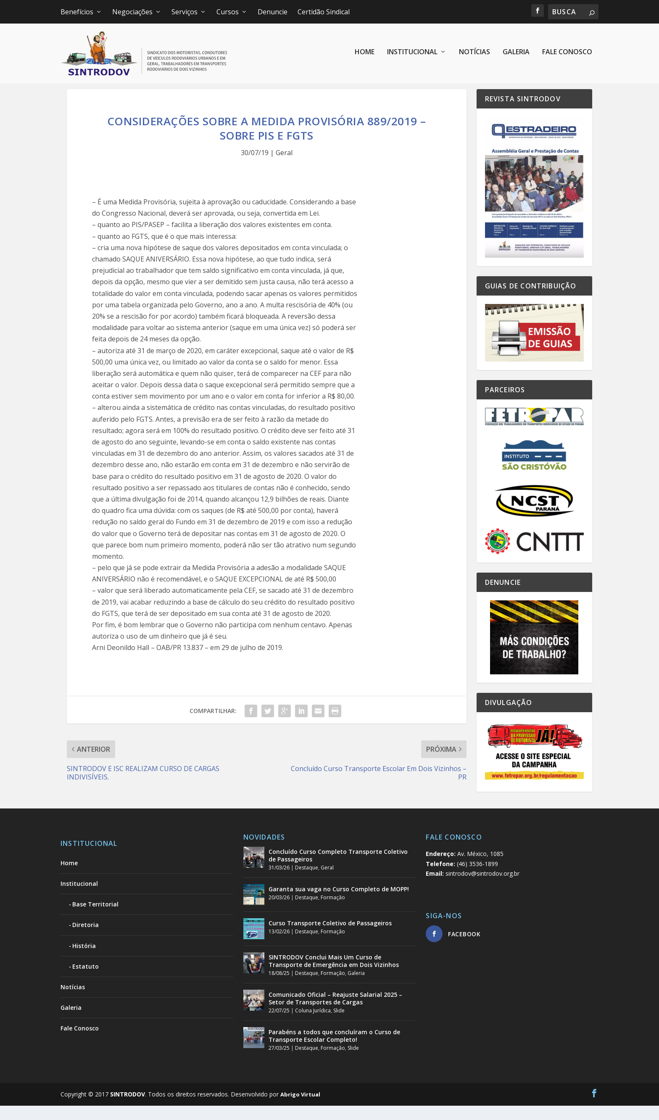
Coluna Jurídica (313, 1024)
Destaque (306, 881)
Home (364, 56)
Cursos (227, 11)
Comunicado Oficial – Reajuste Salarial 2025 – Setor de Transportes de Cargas (335, 1012)
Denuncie (272, 11)
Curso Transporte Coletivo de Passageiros (330, 937)
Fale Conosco (567, 56)
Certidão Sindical (324, 11)
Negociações (132, 11)
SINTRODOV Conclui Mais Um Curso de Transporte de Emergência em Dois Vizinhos (334, 975)
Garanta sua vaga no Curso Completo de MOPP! (339, 903)
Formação (333, 911)
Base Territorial (95, 918)
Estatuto (85, 980)
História (84, 960)
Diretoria (85, 939)
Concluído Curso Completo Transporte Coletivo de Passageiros (338, 869)
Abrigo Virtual (300, 1108)
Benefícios (77, 11)
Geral (284, 167)
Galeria (516, 56)
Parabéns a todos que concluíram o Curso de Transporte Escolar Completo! (334, 1049)
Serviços (184, 11)
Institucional (412, 56)
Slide (339, 1024)
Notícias (474, 56)
